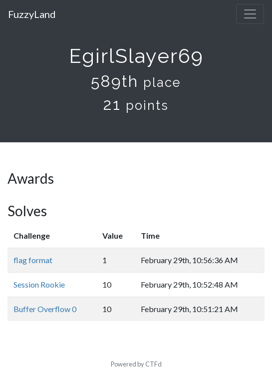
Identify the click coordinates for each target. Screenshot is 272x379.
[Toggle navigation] (250, 14)
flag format (32, 260)
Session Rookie (39, 284)
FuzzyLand (32, 14)
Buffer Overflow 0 (44, 309)
